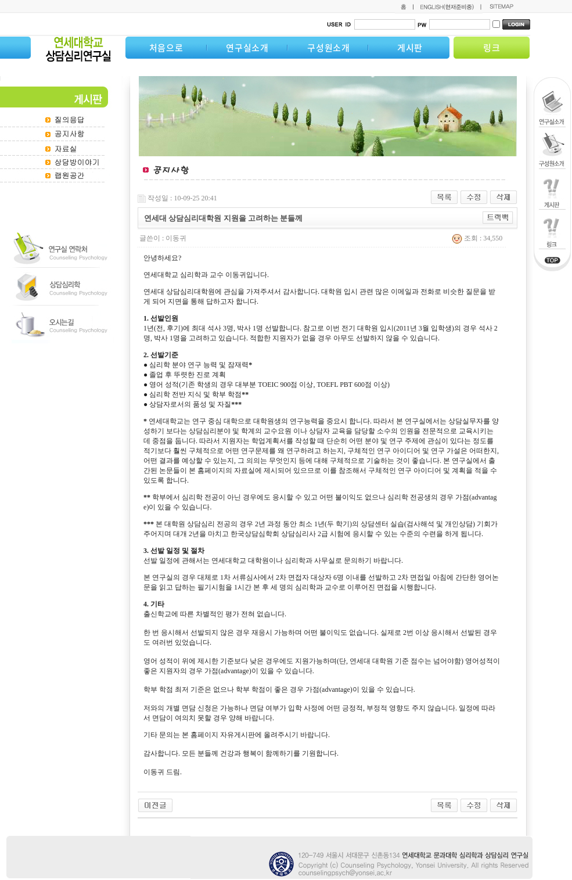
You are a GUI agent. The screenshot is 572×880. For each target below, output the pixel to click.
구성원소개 (328, 47)
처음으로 (166, 47)
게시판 (410, 47)
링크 (492, 47)
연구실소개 (247, 47)
